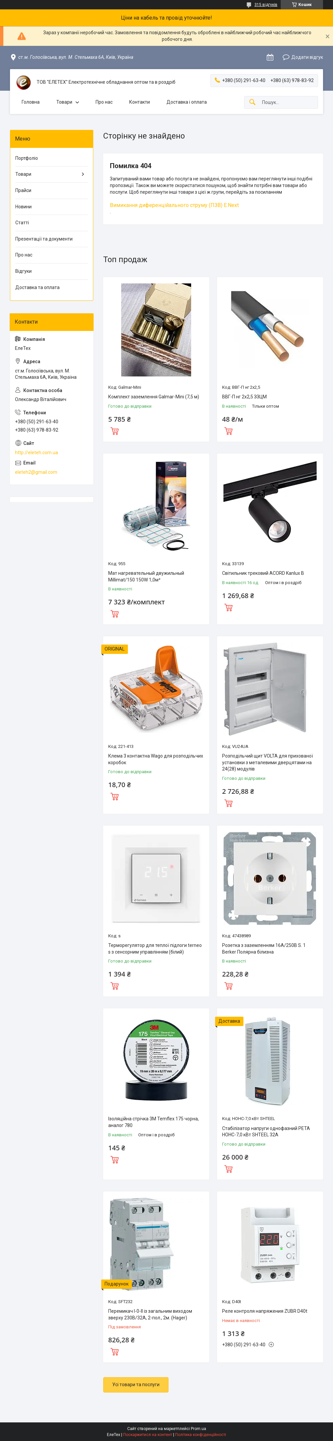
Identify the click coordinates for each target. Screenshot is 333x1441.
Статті (22, 222)
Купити (114, 430)
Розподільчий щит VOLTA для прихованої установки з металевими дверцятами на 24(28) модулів (267, 762)
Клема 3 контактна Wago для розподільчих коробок (155, 759)
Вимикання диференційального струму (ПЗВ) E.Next (174, 205)
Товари (64, 102)
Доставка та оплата (37, 287)
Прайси (23, 190)
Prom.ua (198, 1428)
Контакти (139, 102)
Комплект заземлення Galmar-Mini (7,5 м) (153, 396)
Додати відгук (307, 57)
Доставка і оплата (186, 102)
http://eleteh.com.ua (36, 452)
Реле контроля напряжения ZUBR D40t (264, 1311)
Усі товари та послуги (136, 1384)
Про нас (104, 102)
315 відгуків (265, 4)
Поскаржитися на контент (147, 1434)
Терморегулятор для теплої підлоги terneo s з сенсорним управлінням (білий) (155, 949)
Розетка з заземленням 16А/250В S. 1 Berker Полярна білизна (264, 949)
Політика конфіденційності (200, 1434)
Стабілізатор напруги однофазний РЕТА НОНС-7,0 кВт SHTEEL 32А (266, 1132)
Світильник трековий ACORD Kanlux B (263, 573)
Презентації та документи (44, 239)
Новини (23, 206)
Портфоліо (26, 158)
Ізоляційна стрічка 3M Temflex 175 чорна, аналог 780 (153, 1122)
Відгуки (23, 271)
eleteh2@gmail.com (36, 472)
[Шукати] (252, 102)
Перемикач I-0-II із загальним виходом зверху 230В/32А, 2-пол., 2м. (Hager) (150, 1314)
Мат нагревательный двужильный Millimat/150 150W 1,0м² (146, 576)
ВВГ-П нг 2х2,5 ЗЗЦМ (244, 396)
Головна (31, 102)
